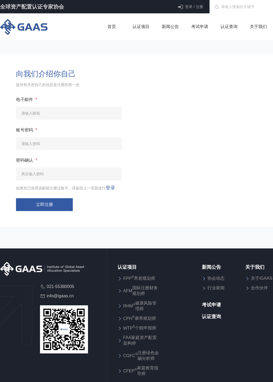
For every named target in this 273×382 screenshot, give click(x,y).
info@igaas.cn (57, 296)
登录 (188, 7)
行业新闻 (213, 288)
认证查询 (211, 316)
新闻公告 (211, 267)
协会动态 (213, 278)
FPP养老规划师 (136, 278)
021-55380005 (57, 286)
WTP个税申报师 (137, 327)
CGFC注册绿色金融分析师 (138, 355)
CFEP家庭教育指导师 (138, 371)
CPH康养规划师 (137, 318)
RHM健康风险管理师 (137, 306)
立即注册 (44, 204)
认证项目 (127, 267)
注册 (199, 7)
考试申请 (211, 304)
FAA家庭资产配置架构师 (137, 340)
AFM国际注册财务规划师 (138, 291)
